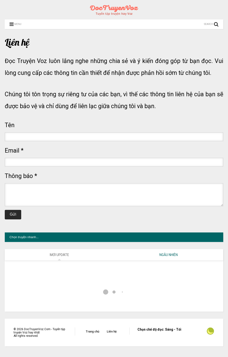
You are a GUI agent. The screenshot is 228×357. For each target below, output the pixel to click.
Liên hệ (112, 335)
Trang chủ (92, 335)
